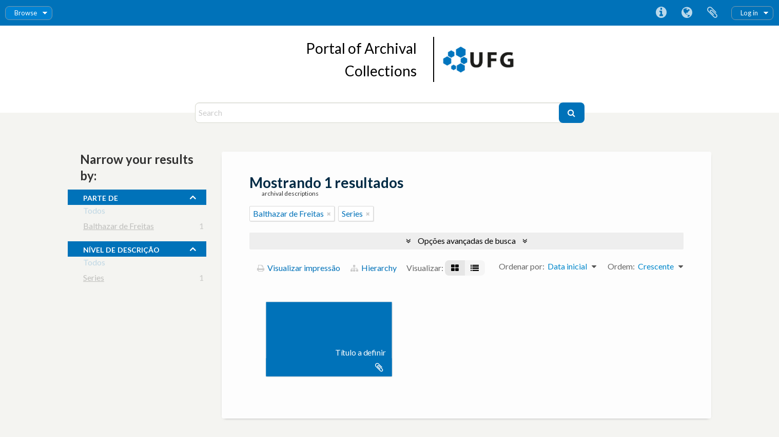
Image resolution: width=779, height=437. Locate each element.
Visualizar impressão (298, 268)
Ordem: (621, 266)
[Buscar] (572, 112)
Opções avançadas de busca (466, 240)
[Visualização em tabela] (474, 268)
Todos (94, 212)
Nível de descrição (121, 248)
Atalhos (661, 13)
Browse (25, 13)
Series (93, 279)
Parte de (100, 197)
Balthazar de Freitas (118, 228)
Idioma (686, 13)
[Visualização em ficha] (455, 268)
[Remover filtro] (329, 213)
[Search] (378, 112)
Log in (749, 13)
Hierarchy (373, 268)
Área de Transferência (712, 13)
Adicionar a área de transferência (379, 367)
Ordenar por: (521, 266)
